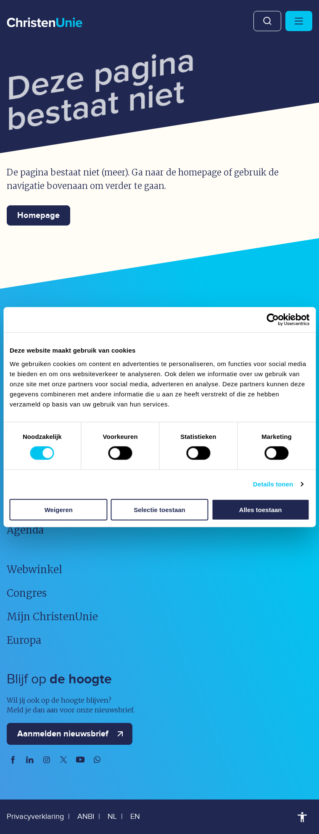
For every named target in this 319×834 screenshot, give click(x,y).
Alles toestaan (260, 509)
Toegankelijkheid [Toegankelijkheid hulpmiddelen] (302, 817)
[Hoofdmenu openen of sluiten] (298, 21)
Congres (27, 593)
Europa (24, 640)
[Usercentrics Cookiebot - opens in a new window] (272, 319)
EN (135, 816)
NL (112, 816)
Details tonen (273, 484)
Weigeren (59, 509)
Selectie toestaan (159, 509)
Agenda (25, 530)
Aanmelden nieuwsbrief (72, 734)
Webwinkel (34, 569)
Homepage (38, 215)
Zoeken (267, 21)
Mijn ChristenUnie (52, 616)
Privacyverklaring (35, 816)
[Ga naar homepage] (44, 23)
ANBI (85, 816)
